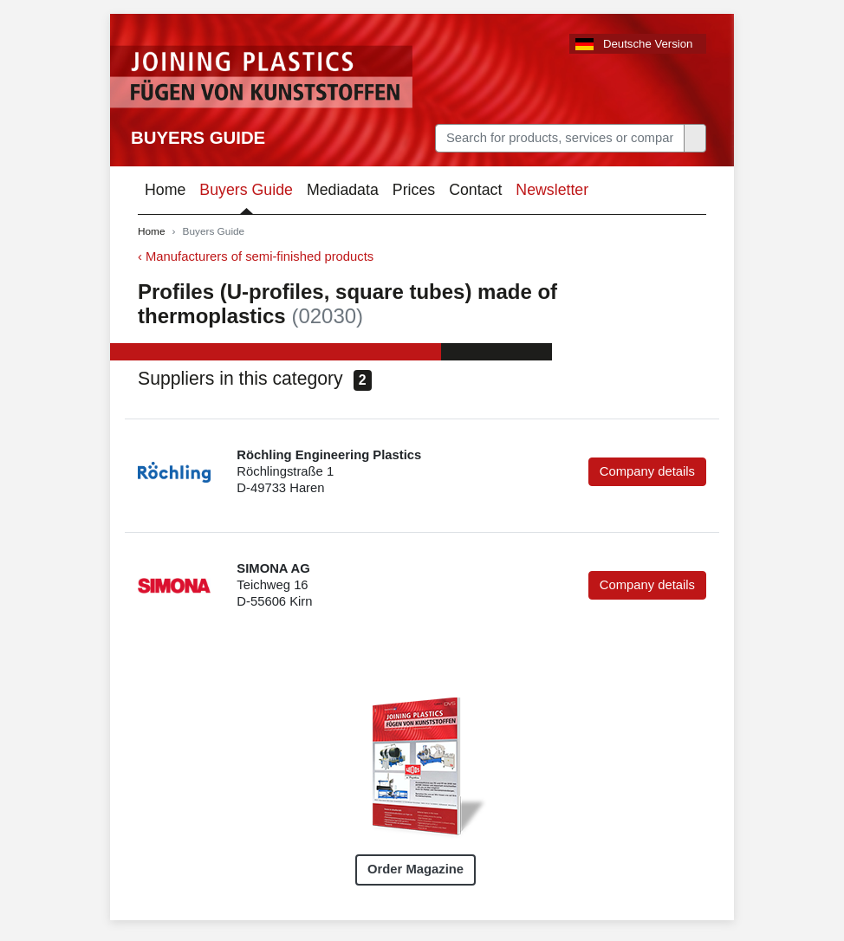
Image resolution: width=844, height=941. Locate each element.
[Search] (560, 138)
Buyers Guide (198, 137)
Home (165, 189)
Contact (475, 189)
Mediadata (343, 189)
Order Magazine (415, 869)
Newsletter (552, 189)
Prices (414, 189)
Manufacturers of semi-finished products (259, 256)
